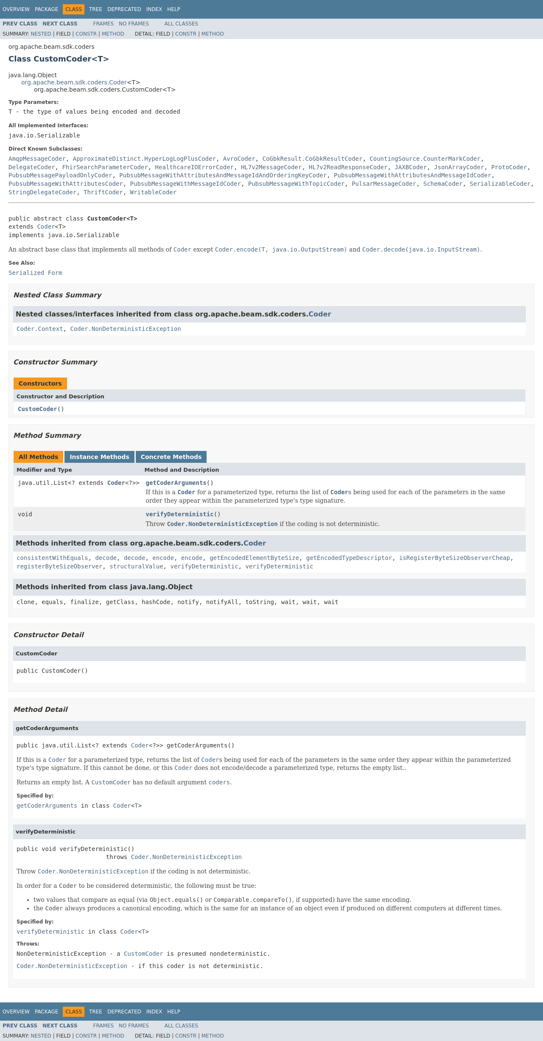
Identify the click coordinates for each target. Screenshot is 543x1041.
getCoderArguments (176, 482)
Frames (103, 24)
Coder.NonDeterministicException (125, 328)
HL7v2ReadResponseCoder (348, 167)
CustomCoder (37, 409)
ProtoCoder (509, 167)
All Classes (181, 24)
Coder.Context (40, 328)
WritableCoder (153, 192)
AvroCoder (239, 158)
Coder (46, 226)
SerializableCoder (500, 183)
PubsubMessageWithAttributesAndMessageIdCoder (412, 175)
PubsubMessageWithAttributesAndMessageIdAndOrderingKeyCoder (223, 175)
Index (154, 9)
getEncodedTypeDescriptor (349, 557)
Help (173, 9)
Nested (41, 34)
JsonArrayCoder (459, 167)
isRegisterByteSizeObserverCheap (454, 557)
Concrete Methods (171, 456)
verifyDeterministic (180, 514)
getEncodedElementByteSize (254, 557)
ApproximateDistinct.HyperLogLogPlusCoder (144, 158)
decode (106, 557)
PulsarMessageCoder (384, 183)
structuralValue (136, 566)
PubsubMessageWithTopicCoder (296, 183)
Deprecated (124, 9)
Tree (95, 9)
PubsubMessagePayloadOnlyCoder (60, 175)
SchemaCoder (443, 183)
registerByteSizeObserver (59, 566)
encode (163, 557)
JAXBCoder (411, 167)
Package (46, 9)
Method (113, 34)
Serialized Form (35, 272)
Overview (16, 9)
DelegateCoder (31, 167)
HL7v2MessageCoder (271, 167)
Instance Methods (99, 456)
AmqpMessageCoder (37, 158)
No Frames (134, 24)
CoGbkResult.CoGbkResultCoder (312, 158)
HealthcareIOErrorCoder (194, 167)
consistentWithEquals (52, 557)
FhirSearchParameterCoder (105, 167)
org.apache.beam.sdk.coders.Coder (74, 82)
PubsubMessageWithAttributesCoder (65, 183)
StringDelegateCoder (42, 192)
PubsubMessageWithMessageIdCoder (185, 183)
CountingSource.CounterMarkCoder (424, 158)
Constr (86, 34)
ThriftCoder (103, 192)
